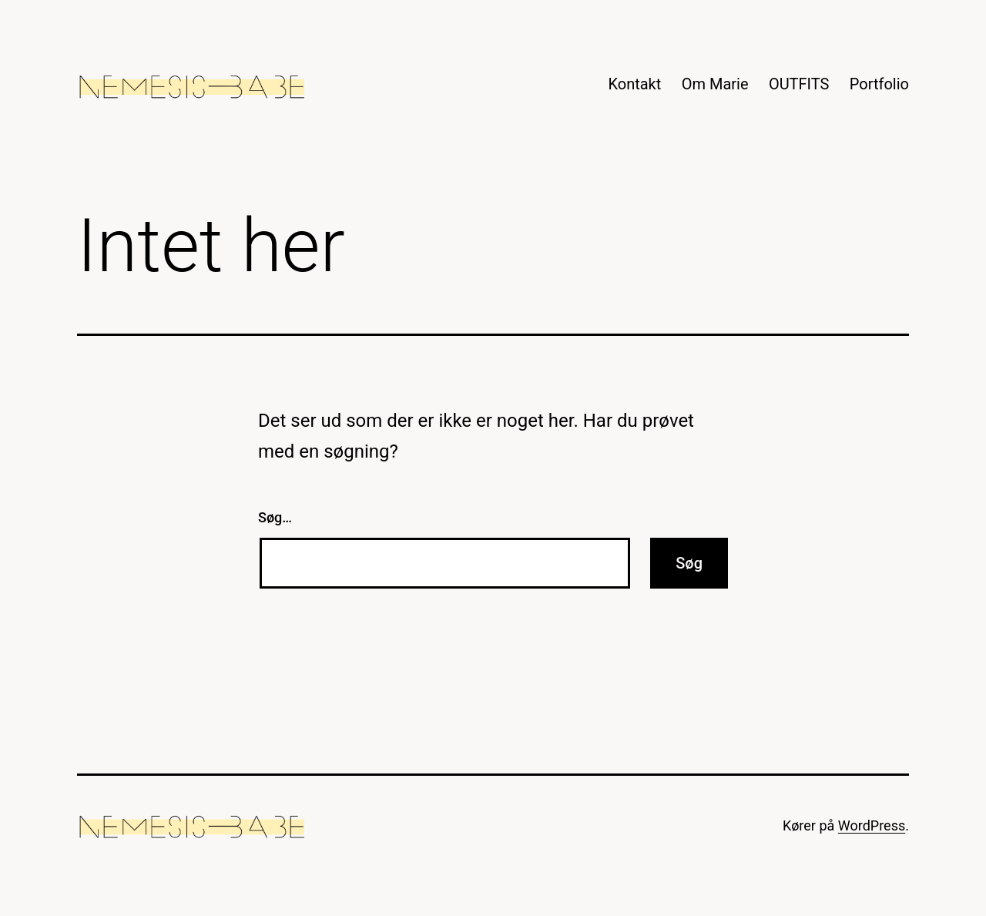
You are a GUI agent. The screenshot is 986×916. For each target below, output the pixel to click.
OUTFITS (799, 84)
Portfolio (879, 84)
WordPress (871, 825)
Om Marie (715, 84)
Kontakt (634, 84)
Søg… (275, 517)
